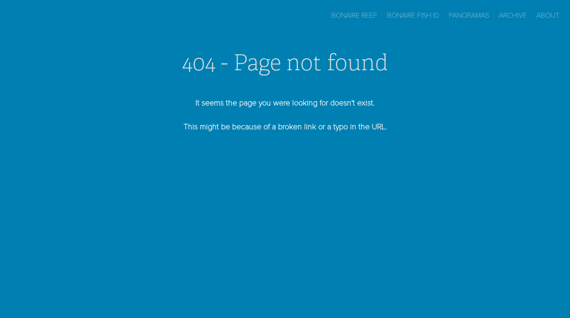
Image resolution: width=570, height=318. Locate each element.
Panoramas (469, 14)
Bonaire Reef (354, 14)
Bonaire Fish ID (413, 14)
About (547, 14)
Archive (513, 14)
